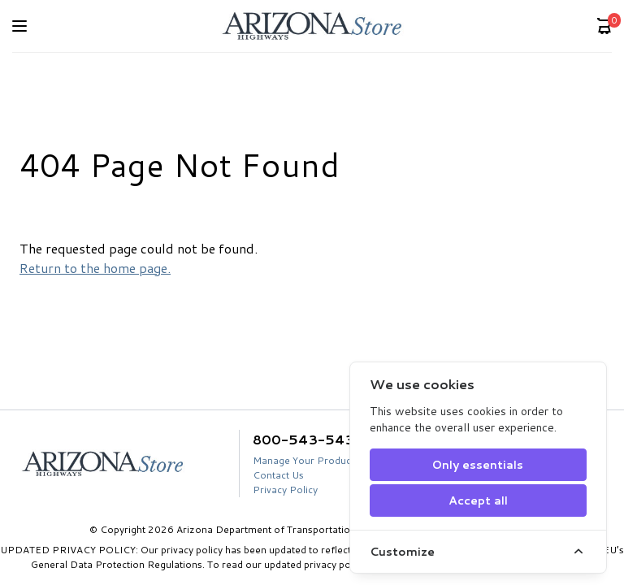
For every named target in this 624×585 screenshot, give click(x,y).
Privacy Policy (285, 489)
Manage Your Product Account (323, 460)
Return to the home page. (95, 267)
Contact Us (278, 475)
